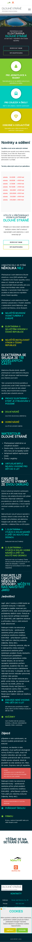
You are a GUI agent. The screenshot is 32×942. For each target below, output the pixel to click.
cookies (3, 908)
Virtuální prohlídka (16, 247)
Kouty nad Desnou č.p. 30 (20, 900)
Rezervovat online (16, 242)
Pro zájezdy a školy (16, 102)
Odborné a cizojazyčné (16, 125)
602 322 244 (20, 903)
